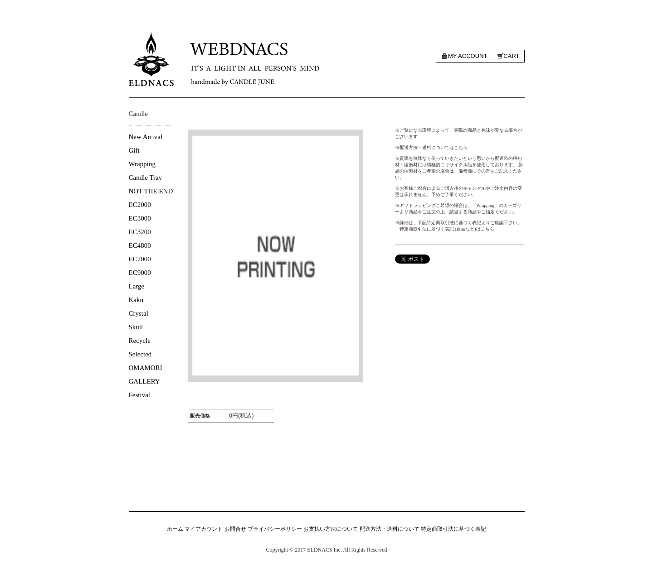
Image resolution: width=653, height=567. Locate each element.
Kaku (136, 299)
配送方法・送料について (389, 529)
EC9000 (140, 272)
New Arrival (146, 136)
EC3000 (140, 218)
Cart (511, 56)
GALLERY (144, 381)
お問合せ (235, 529)
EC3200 (140, 231)
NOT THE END (151, 191)
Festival (140, 395)
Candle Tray (145, 177)
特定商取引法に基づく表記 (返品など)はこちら (447, 228)
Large (137, 286)
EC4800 (140, 245)
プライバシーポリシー (275, 529)
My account (467, 56)
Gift (134, 150)
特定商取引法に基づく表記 (453, 529)
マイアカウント (204, 529)
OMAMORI (145, 367)
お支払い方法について (330, 529)
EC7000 (140, 259)
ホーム (175, 529)
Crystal (138, 313)
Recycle (140, 340)
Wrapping (142, 164)
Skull (136, 327)
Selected (140, 354)
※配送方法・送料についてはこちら (431, 147)
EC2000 (140, 204)
